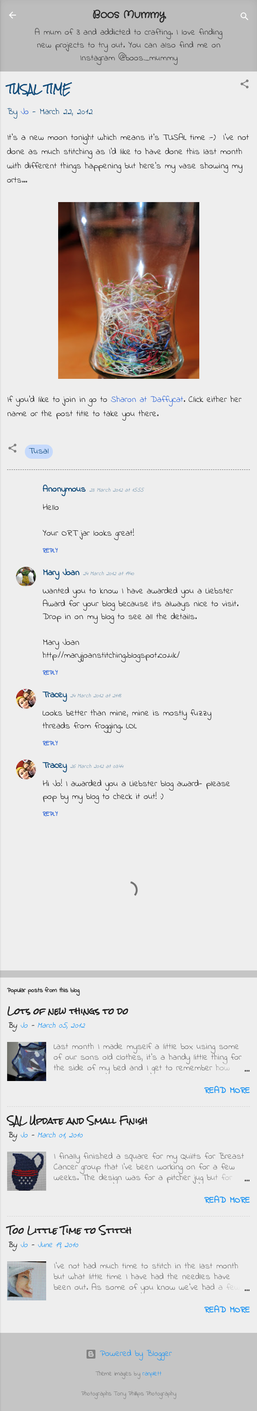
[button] (244, 86)
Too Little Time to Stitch (69, 1230)
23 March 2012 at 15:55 (116, 490)
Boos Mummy (128, 15)
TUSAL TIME (39, 89)
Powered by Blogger (129, 1353)
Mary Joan (61, 573)
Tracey (55, 695)
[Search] (244, 18)
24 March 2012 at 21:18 (95, 696)
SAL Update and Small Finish (77, 1120)
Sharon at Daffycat (147, 399)
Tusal (39, 451)
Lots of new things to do (67, 1011)
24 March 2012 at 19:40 (108, 573)
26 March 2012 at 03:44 (96, 766)
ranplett (152, 1374)
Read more (227, 1091)
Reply (50, 551)
